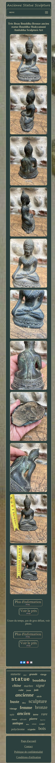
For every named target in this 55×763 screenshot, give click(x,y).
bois (42, 728)
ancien (23, 713)
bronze (41, 707)
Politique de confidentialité (28, 751)
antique (17, 723)
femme (26, 707)
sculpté (42, 724)
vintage (13, 708)
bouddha (39, 680)
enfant (34, 724)
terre (35, 714)
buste (14, 701)
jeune (28, 690)
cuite (20, 690)
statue (20, 679)
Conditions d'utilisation (28, 757)
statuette (16, 674)
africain (23, 719)
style (12, 714)
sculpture (38, 701)
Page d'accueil (28, 741)
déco (27, 724)
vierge (43, 674)
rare (44, 714)
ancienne (24, 695)
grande (33, 674)
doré (24, 675)
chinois (14, 719)
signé (40, 685)
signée (31, 729)
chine (16, 685)
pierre (33, 719)
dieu (24, 703)
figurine (42, 720)
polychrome (18, 729)
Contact (28, 746)
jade (36, 690)
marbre (28, 686)
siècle (39, 696)
